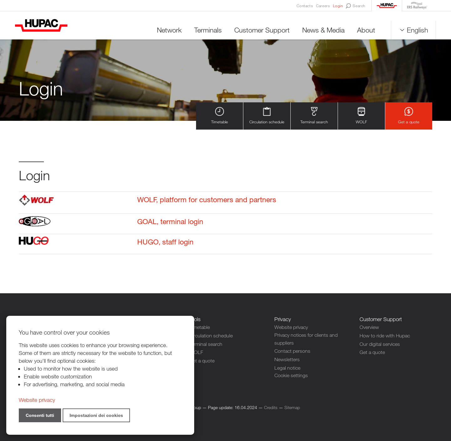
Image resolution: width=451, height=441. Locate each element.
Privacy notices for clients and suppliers (308, 340)
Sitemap (292, 406)
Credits (270, 406)
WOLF (361, 117)
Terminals (204, 31)
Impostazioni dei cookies (96, 415)
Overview (370, 328)
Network (165, 31)
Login (338, 5)
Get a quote (409, 117)
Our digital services (381, 344)
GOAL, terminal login (167, 222)
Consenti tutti (40, 415)
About (362, 31)
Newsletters (287, 359)
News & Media (319, 31)
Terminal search (314, 117)
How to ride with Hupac (387, 336)
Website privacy (292, 328)
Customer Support (258, 31)
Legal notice (288, 367)
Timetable (220, 117)
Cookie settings (291, 375)
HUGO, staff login (161, 243)
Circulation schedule (267, 117)
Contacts (305, 5)
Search (355, 6)
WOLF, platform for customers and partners (206, 201)
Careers (323, 5)
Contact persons (293, 351)
